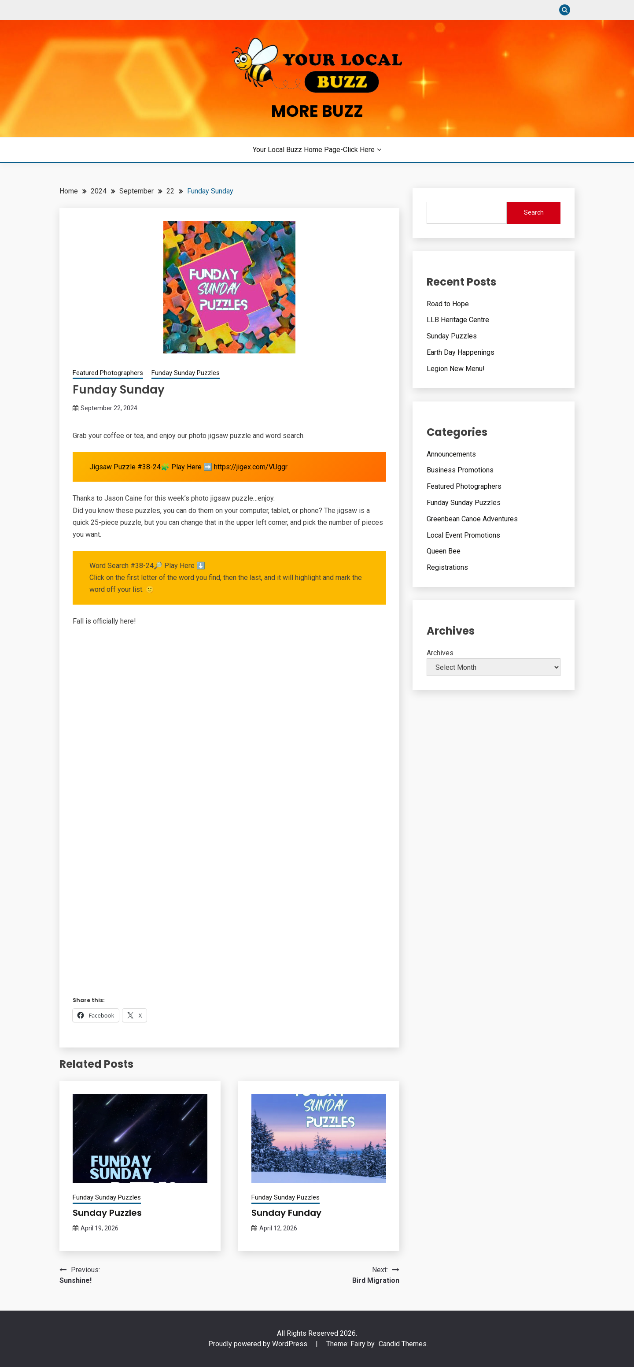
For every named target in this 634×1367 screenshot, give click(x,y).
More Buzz (317, 111)
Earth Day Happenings (460, 352)
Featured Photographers (108, 373)
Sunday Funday (286, 1213)
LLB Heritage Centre (458, 320)
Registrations (447, 567)
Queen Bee (444, 551)
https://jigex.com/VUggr (251, 467)
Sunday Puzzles (107, 1213)
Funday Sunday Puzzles (185, 373)
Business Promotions (460, 470)
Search (534, 212)
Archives (440, 653)
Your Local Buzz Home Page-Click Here (314, 149)
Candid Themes (403, 1344)
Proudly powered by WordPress (258, 1344)
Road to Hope (448, 304)
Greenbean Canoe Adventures (472, 519)
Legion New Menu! (456, 368)
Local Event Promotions (463, 535)
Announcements (451, 454)
